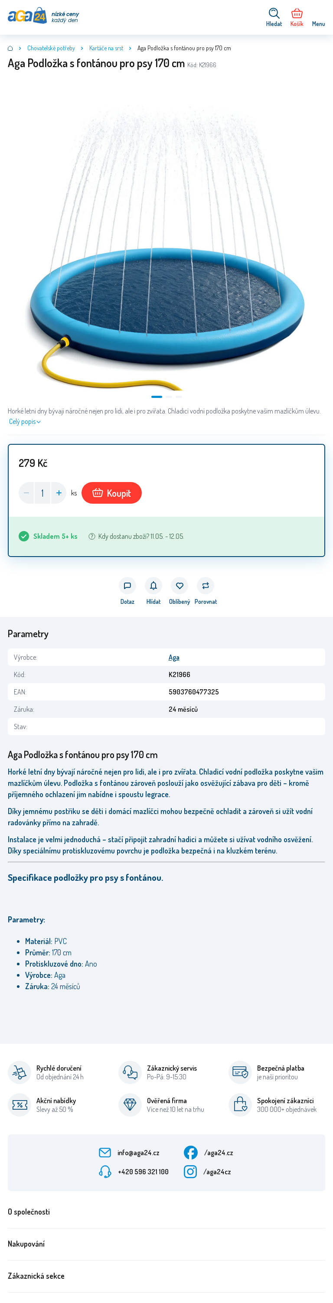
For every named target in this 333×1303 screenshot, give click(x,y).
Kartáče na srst (106, 48)
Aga (174, 657)
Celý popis (22, 421)
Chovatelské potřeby (51, 48)
